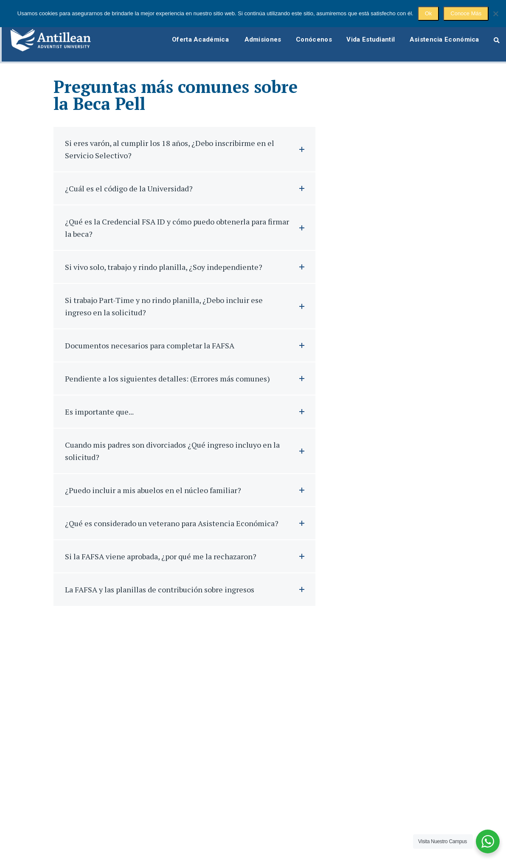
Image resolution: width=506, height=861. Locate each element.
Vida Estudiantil (368, 35)
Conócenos (309, 35)
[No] (495, 13)
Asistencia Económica (444, 35)
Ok (428, 13)
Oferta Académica (191, 35)
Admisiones (255, 35)
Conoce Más (465, 13)
